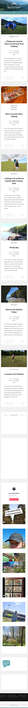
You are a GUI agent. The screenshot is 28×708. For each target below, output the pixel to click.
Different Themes (14, 705)
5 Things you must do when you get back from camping (14, 43)
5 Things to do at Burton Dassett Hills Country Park (14, 180)
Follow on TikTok (14, 499)
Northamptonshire (13, 696)
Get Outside (14, 369)
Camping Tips (14, 36)
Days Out (23, 696)
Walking (14, 109)
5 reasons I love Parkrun (14, 374)
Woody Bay (14, 248)
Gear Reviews (12, 695)
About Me (3, 695)
